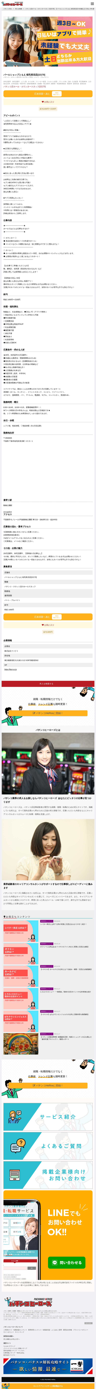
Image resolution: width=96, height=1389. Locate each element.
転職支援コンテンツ (20, 1330)
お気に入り (48, 102)
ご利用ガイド (7, 1330)
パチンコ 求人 (7, 9)
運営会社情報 (67, 1330)
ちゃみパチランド (9, 1346)
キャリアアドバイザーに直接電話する (48, 1386)
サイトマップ (19, 1332)
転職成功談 (46, 1330)
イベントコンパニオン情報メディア (15, 1348)
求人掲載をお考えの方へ (11, 1339)
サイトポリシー (8, 1332)
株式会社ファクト (9, 1355)
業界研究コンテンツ (35, 1330)
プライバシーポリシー (80, 1330)
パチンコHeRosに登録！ (48, 713)
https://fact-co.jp (10, 669)
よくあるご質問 (56, 1330)
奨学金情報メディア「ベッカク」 (14, 1350)
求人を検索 (18, 9)
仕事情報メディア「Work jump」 (14, 1353)
